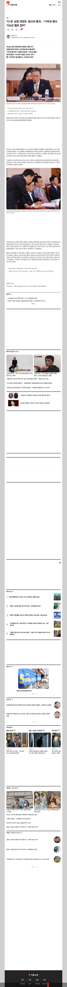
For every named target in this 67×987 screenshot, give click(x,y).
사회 (30, 980)
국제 (44, 980)
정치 (7, 18)
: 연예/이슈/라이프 (14, 833)
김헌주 (12, 36)
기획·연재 (9, 727)
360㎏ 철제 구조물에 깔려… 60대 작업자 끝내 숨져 (22, 268)
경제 (37, 980)
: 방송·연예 (12, 788)
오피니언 (8, 700)
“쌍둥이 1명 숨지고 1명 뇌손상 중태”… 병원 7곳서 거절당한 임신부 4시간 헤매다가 (31, 271)
